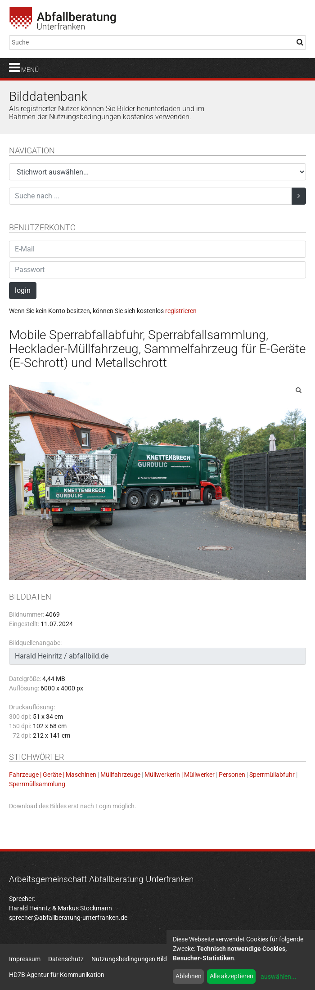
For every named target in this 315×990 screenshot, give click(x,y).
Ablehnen (189, 976)
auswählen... (279, 976)
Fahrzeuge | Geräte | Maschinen (52, 774)
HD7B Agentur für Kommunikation (56, 974)
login (23, 290)
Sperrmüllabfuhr (272, 774)
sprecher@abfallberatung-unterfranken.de (68, 917)
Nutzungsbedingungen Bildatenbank (142, 959)
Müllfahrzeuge (120, 774)
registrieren (181, 310)
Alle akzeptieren (231, 976)
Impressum (24, 959)
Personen (232, 774)
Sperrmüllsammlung (37, 784)
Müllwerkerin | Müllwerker (179, 774)
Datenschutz (66, 959)
